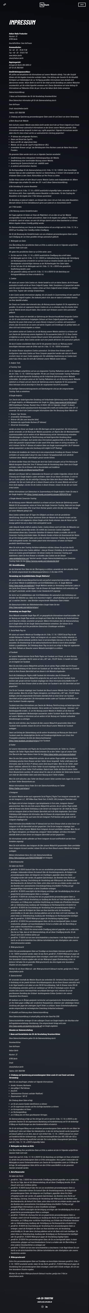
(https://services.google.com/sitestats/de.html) (42, 561)
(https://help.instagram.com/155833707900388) (25, 857)
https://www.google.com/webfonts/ (21, 585)
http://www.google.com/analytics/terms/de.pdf (25, 1026)
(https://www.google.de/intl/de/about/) (63, 402)
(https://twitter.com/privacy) (19, 788)
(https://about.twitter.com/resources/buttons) (59, 754)
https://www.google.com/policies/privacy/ (23, 607)
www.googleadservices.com (19, 558)
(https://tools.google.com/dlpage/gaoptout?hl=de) (26, 470)
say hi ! (82, 4)
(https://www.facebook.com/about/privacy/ (24, 740)
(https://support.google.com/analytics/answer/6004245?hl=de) (49, 494)
